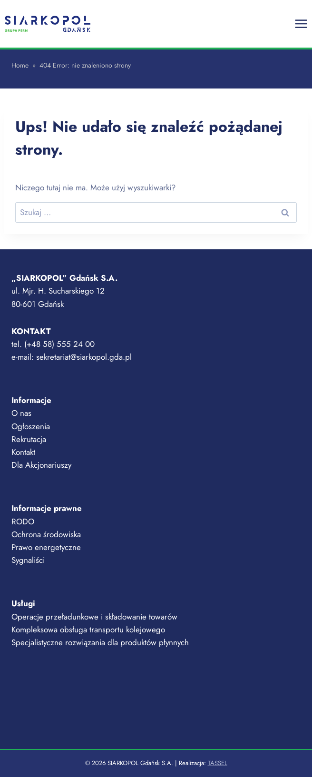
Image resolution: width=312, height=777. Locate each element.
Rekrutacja (28, 439)
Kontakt (23, 452)
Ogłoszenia (30, 426)
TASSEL (217, 762)
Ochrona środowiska (46, 534)
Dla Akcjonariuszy (41, 465)
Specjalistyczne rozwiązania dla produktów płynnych (100, 642)
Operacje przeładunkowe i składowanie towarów (94, 616)
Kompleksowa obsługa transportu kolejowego (88, 629)
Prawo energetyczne (46, 547)
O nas (21, 413)
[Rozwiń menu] (301, 23)
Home (20, 65)
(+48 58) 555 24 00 (59, 344)
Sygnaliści (28, 560)
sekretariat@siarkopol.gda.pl (84, 357)
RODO (22, 521)
